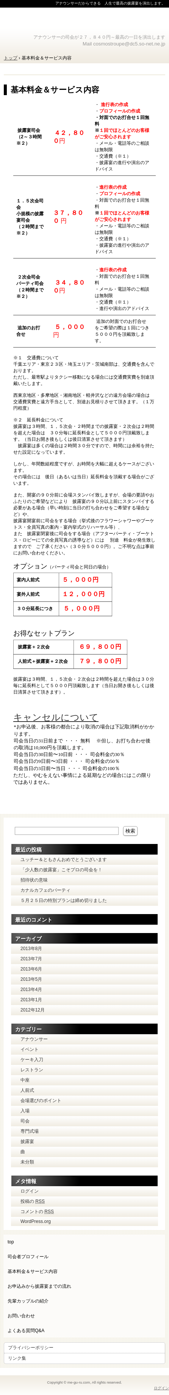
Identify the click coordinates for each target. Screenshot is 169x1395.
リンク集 (17, 1358)
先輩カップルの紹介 (28, 1301)
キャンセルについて (56, 717)
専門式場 (29, 1131)
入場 (25, 1110)
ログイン (29, 1191)
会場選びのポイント (40, 1100)
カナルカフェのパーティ (45, 890)
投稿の (32, 1201)
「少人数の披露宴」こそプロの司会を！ (61, 869)
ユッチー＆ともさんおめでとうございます (63, 859)
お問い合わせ (21, 1315)
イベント (29, 1049)
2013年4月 (31, 989)
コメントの (37, 1211)
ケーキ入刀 (31, 1059)
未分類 (27, 1162)
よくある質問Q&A (26, 1330)
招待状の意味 (34, 880)
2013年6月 (31, 969)
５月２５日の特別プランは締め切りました (63, 900)
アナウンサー (34, 1039)
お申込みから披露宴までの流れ (39, 1286)
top (11, 1242)
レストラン (31, 1069)
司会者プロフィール (28, 1256)
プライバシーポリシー (30, 1347)
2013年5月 (31, 979)
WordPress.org (35, 1221)
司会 (25, 1121)
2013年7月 (31, 958)
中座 (25, 1080)
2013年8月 (31, 948)
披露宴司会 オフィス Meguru (84, 20)
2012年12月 (32, 1010)
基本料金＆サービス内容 (55, 89)
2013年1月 (31, 999)
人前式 (27, 1090)
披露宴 (27, 1141)
